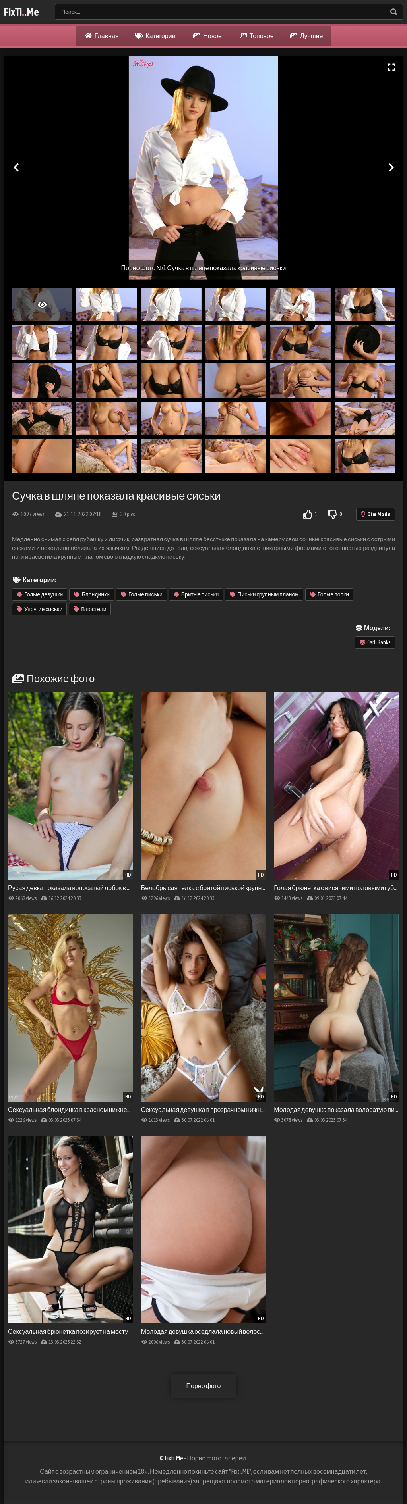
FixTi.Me (21, 12)
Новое (207, 36)
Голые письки (142, 594)
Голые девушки (40, 594)
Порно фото (203, 1385)
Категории (155, 36)
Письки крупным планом (264, 594)
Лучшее (306, 36)
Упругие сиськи (39, 609)
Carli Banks (375, 642)
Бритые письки (196, 594)
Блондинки (92, 594)
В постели (90, 609)
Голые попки (329, 594)
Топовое (257, 36)
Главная (102, 36)
